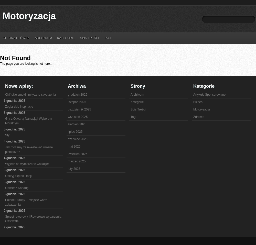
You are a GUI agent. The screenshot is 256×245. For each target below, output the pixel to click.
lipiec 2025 (75, 131)
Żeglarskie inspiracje (19, 106)
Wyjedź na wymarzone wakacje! (27, 164)
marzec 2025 (77, 161)
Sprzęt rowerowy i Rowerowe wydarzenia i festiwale (33, 219)
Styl (7, 135)
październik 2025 (79, 109)
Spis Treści (89, 38)
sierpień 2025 (77, 124)
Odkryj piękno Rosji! (19, 176)
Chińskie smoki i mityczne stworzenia (30, 94)
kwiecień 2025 (77, 154)
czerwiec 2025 (78, 139)
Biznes (197, 102)
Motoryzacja (29, 16)
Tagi (107, 38)
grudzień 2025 (77, 94)
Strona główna (16, 38)
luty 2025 (74, 169)
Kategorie (66, 38)
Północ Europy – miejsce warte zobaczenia (26, 202)
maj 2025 (74, 146)
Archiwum (43, 38)
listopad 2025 (77, 102)
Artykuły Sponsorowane (209, 94)
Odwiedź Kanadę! (17, 188)
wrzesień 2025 (78, 117)
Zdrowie (198, 117)
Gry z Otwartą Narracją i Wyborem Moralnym (28, 121)
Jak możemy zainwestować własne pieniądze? (29, 150)
